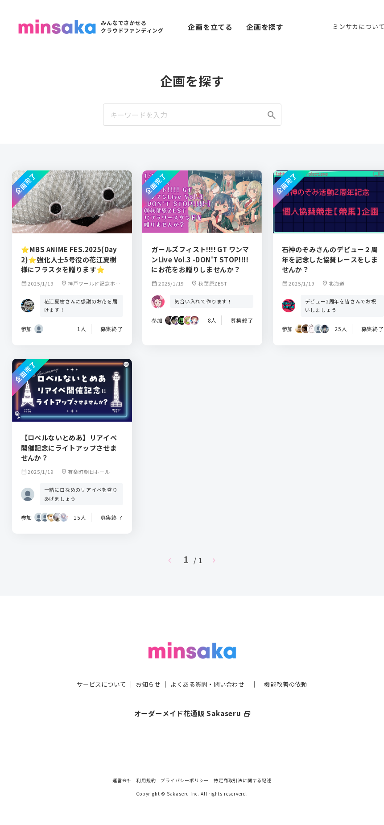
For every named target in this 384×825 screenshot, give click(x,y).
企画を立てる (210, 26)
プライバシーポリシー (185, 780)
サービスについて (96, 666)
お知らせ (145, 666)
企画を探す (265, 26)
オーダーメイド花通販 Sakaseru (192, 695)
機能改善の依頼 (291, 666)
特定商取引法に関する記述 (243, 780)
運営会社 (122, 780)
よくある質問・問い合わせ (208, 666)
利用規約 (146, 780)
